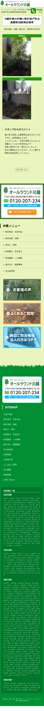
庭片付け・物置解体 (13, 265)
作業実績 (7, 455)
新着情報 (7, 475)
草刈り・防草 (11, 245)
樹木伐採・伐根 (12, 238)
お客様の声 (8, 460)
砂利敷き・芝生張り (13, 251)
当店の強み (8, 414)
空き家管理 (10, 271)
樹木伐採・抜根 (10, 424)
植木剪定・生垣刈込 (13, 232)
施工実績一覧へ (22, 170)
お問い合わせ (9, 480)
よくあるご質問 (10, 465)
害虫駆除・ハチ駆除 (13, 258)
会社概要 (7, 470)
